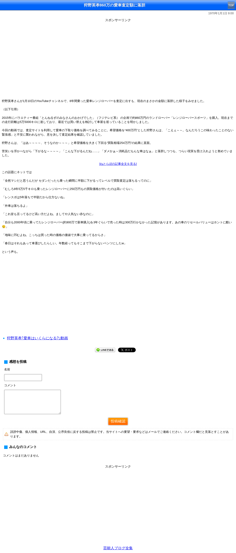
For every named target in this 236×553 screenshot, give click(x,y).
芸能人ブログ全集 (118, 548)
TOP (231, 5)
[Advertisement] (118, 300)
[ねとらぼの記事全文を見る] (118, 164)
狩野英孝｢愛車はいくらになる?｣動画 (37, 338)
